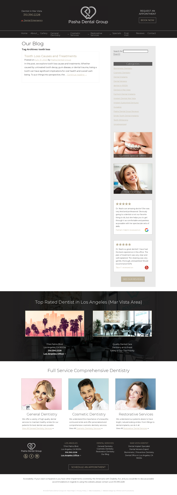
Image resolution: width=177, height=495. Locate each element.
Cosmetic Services (75, 34)
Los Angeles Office (54, 354)
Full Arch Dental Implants (124, 94)
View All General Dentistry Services (37, 428)
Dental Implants (120, 77)
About (34, 33)
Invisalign (118, 107)
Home (24, 33)
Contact (152, 33)
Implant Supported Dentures (126, 103)
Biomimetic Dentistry (123, 68)
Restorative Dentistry (105, 451)
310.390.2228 (31, 14)
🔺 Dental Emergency (32, 20)
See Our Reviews (133, 279)
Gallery (43, 33)
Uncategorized (120, 124)
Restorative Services (96, 34)
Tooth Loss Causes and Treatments (50, 56)
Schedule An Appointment (88, 467)
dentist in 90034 (121, 85)
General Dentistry (55, 34)
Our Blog (105, 454)
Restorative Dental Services (135, 428)
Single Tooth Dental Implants (126, 116)
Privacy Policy (82, 491)
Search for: (118, 51)
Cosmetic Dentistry (122, 73)
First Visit (126, 34)
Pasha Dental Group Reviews (126, 111)
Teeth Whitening (121, 120)
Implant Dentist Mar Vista (125, 98)
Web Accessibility (95, 491)
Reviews (140, 33)
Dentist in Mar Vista (122, 90)
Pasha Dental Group (88, 15)
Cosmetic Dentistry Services (88, 428)
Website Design (108, 491)
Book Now (147, 20)
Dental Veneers (120, 81)
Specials (116, 33)
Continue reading (77, 75)
